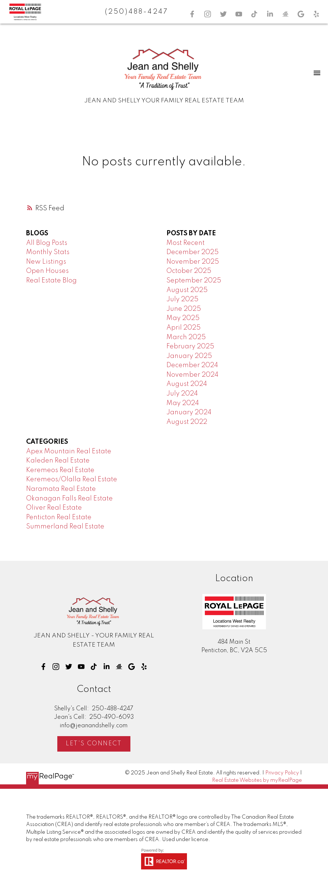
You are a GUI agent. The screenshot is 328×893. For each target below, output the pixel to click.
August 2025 (187, 290)
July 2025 (182, 299)
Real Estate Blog (51, 280)
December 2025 (192, 252)
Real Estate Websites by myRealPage (257, 780)
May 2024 (182, 403)
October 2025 (188, 271)
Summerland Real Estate (65, 526)
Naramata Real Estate (61, 489)
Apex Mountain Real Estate (68, 451)
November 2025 (192, 262)
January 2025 (189, 356)
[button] (192, 14)
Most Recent (185, 243)
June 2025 (183, 309)
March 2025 (186, 337)
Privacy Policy (282, 773)
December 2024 (192, 365)
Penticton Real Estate (58, 517)
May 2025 (182, 318)
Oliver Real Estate (54, 507)
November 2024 (192, 375)
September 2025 (193, 280)
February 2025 (190, 346)
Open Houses (47, 271)
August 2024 (186, 384)
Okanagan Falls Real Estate (69, 498)
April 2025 (183, 327)
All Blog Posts (46, 243)
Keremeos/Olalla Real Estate (71, 479)
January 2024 (189, 412)
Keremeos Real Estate (60, 470)
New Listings (46, 262)
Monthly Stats (47, 252)
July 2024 (182, 393)
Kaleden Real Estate (58, 460)
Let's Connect (94, 744)
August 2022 (186, 422)
